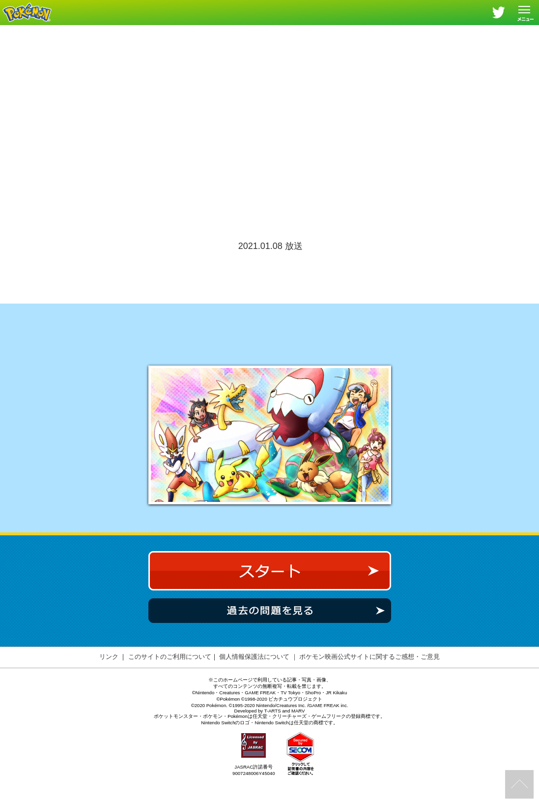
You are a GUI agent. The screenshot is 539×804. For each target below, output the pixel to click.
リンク (108, 683)
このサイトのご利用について (169, 683)
